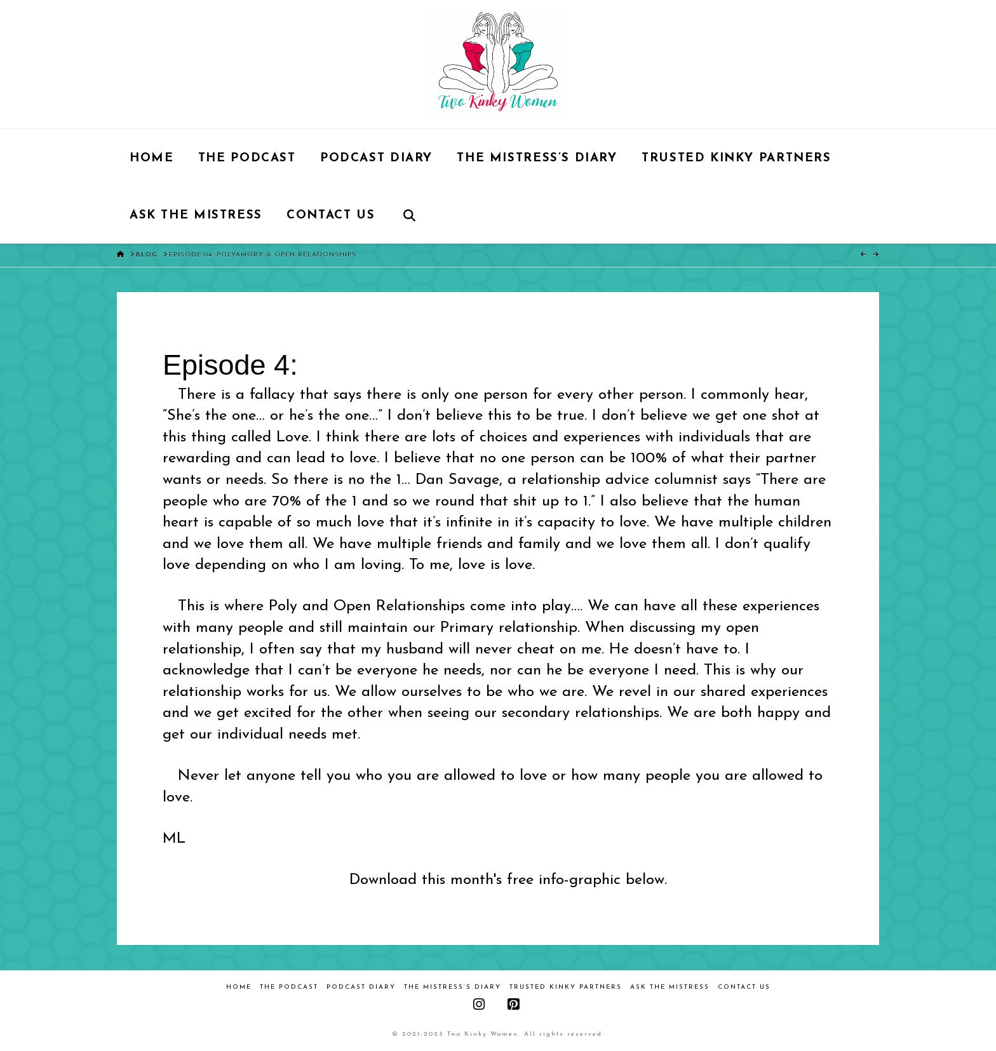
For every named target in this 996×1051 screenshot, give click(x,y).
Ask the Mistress (670, 987)
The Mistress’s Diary (452, 987)
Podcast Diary (361, 987)
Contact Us (744, 987)
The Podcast (289, 987)
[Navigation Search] (409, 214)
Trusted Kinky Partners (565, 987)
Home (239, 987)
